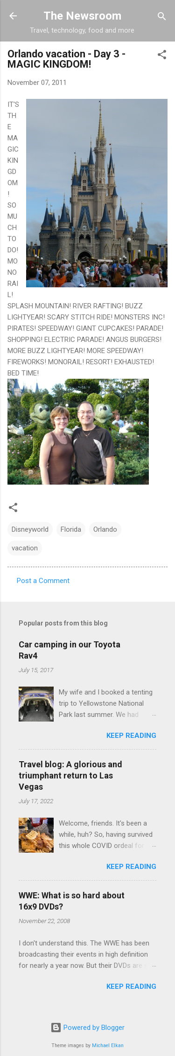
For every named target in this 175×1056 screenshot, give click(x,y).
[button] (162, 55)
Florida (71, 529)
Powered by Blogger (87, 1027)
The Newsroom (82, 15)
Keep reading (131, 735)
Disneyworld (30, 529)
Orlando (105, 529)
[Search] (162, 17)
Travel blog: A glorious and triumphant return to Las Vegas (70, 775)
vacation (25, 548)
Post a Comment (43, 581)
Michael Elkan (108, 1045)
